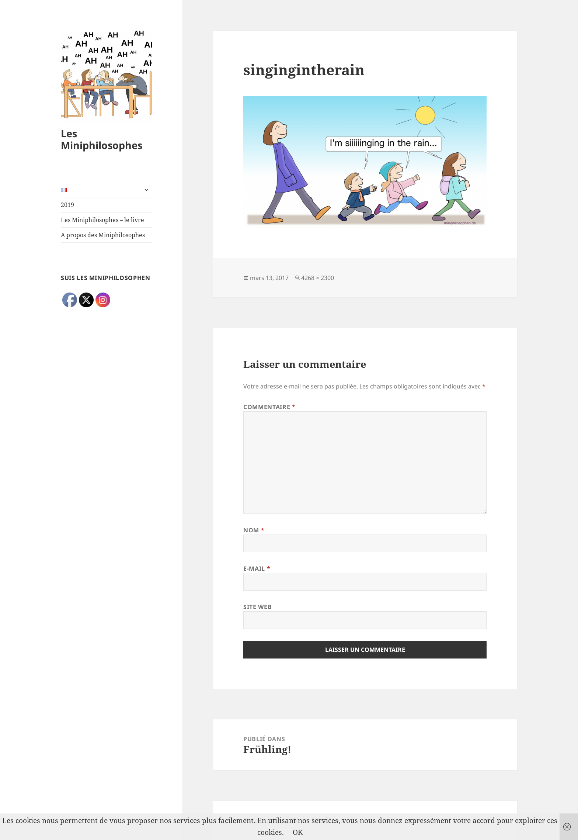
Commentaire (269, 407)
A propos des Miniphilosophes (103, 235)
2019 (67, 205)
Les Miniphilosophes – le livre (102, 220)
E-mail (256, 568)
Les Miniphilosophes (101, 139)
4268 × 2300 (317, 278)
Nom (253, 530)
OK (298, 832)
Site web (257, 607)
